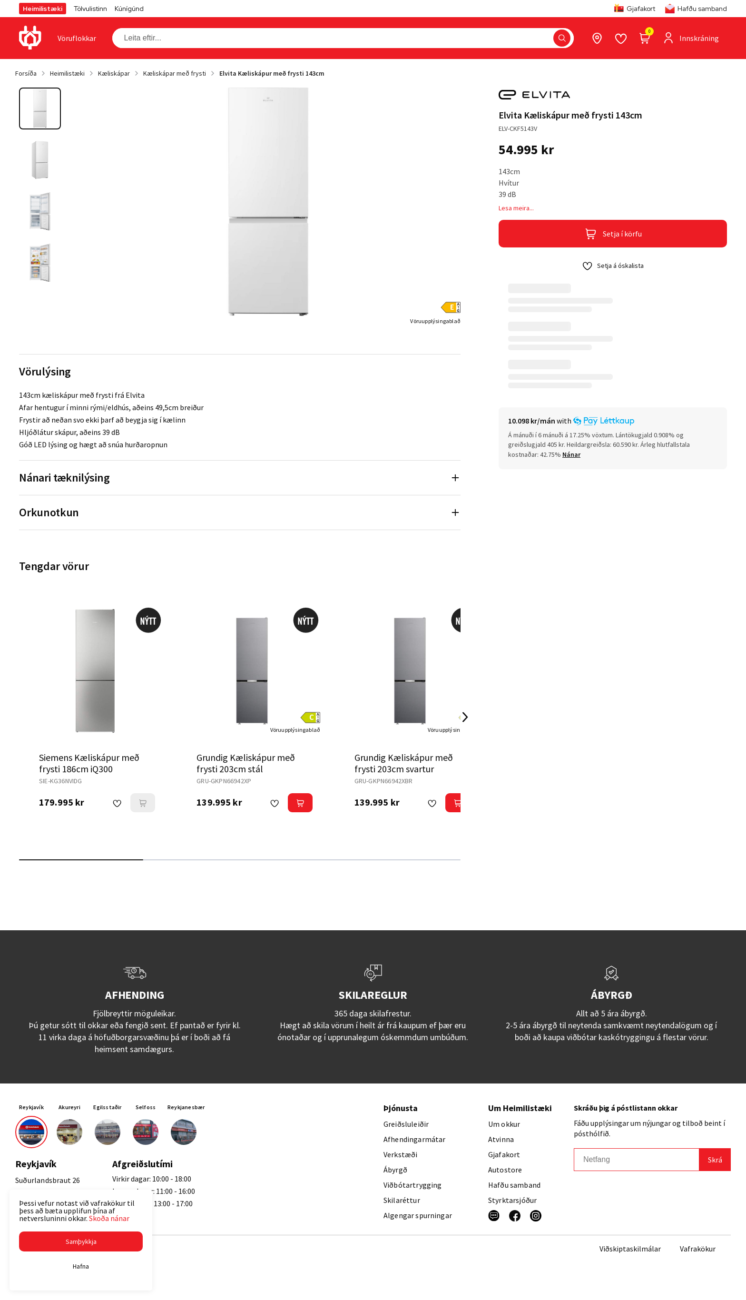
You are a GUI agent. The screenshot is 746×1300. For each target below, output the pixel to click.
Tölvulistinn (90, 8)
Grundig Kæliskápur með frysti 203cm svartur (403, 763)
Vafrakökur (698, 1248)
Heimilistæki (42, 8)
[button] (81, 1241)
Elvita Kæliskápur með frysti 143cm (271, 73)
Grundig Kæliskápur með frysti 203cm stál (245, 763)
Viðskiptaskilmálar (630, 1248)
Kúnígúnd (129, 8)
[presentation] (77, 38)
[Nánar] (571, 454)
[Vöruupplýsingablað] (435, 320)
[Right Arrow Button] (465, 717)
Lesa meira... (516, 208)
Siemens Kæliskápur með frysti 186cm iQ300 (89, 763)
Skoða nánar (109, 1218)
